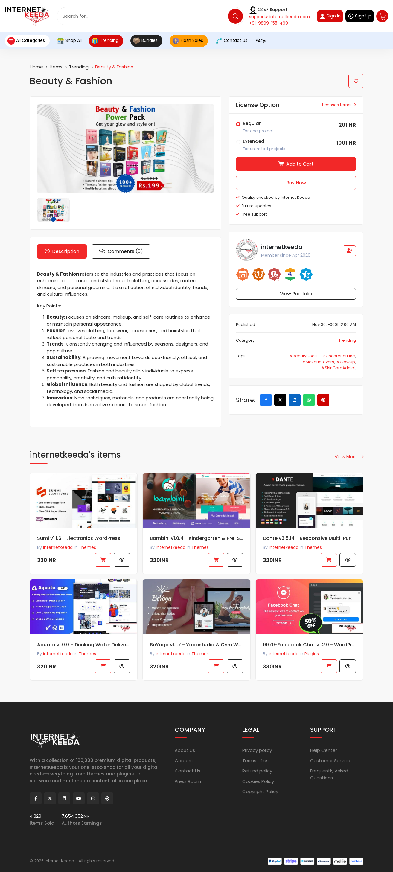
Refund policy (257, 771)
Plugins (311, 656)
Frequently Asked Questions (329, 774)
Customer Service (330, 760)
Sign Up (359, 16)
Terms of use (257, 760)
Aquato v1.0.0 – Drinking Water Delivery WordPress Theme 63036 (83, 646)
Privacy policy (257, 750)
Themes (87, 656)
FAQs (260, 41)
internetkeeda (58, 656)
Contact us (231, 41)
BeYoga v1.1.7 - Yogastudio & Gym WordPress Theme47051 (196, 646)
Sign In (330, 16)
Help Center (323, 750)
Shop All (69, 41)
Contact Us (187, 771)
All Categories (26, 41)
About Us (185, 750)
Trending (104, 41)
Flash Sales (187, 41)
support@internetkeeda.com (279, 17)
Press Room (188, 781)
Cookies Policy (258, 781)
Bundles (145, 41)
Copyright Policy (260, 791)
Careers (184, 760)
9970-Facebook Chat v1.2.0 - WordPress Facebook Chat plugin (309, 646)
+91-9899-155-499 (268, 23)
